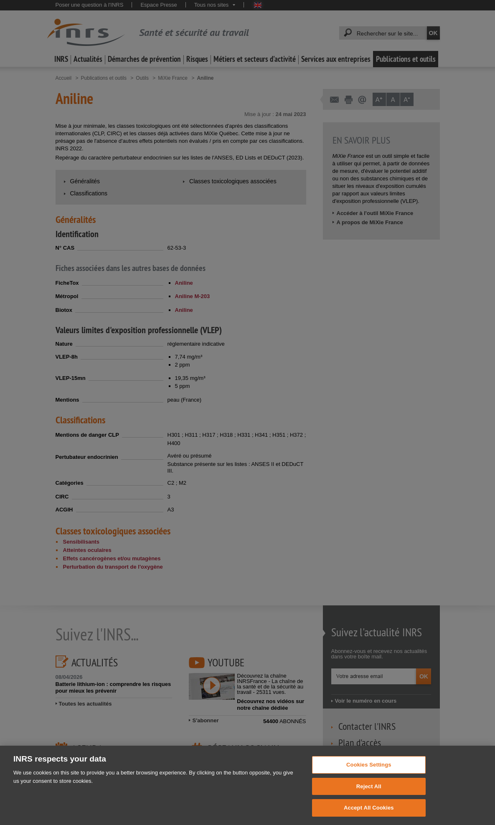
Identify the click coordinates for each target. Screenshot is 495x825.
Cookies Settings (368, 773)
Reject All (368, 795)
